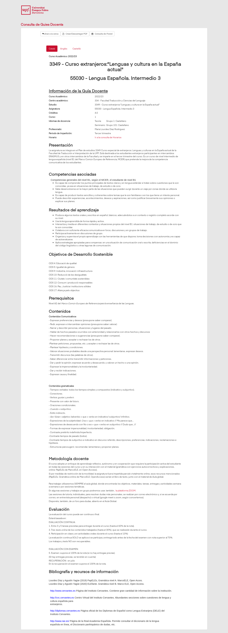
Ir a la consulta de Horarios (108, 137)
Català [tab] (52, 48)
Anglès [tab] (63, 48)
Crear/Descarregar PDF (75, 33)
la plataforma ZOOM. (125, 490)
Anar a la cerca (50, 33)
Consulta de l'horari (102, 33)
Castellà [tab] (77, 48)
